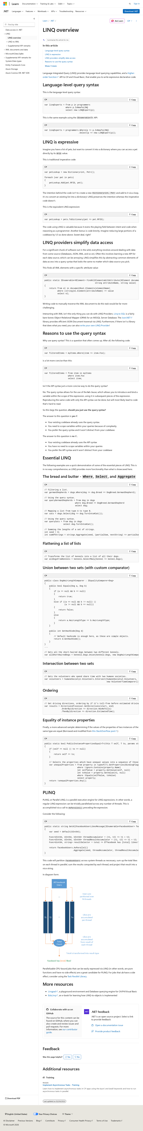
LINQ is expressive (52, 54)
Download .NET (131, 11)
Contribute (50, 1120)
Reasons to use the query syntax (59, 61)
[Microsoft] (5, 4)
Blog (38, 1120)
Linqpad (52, 991)
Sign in (137, 3)
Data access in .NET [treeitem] (14, 29)
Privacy (61, 1120)
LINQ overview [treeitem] (14, 37)
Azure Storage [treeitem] (12, 69)
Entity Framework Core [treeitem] (15, 65)
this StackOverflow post (103, 730)
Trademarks (116, 1120)
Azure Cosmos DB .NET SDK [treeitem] (17, 73)
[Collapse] (34, 18)
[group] (91, 288)
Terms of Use (102, 1120)
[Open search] (130, 3)
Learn (45, 20)
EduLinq (52, 995)
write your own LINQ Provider (94, 325)
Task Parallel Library (77, 976)
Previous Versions (25, 1120)
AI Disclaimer (9, 1120)
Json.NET (126, 317)
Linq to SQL (119, 313)
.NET (52, 20)
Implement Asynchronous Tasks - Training (61, 1085)
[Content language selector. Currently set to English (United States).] (16, 1114)
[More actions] (136, 21)
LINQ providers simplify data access (60, 58)
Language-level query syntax (57, 50)
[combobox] (19, 24)
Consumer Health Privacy (80, 1120)
